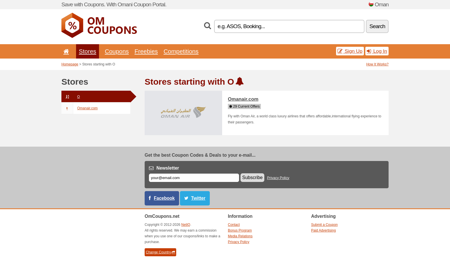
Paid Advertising (323, 230)
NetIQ (185, 225)
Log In (377, 51)
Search (377, 26)
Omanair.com (79, 108)
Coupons (117, 51)
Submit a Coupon (324, 225)
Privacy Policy (278, 178)
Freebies (146, 51)
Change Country (160, 252)
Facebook (164, 198)
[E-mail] (194, 178)
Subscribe (252, 177)
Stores (87, 51)
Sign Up (350, 51)
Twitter (198, 198)
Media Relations (240, 236)
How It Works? (377, 64)
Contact (234, 225)
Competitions (181, 51)
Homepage (69, 64)
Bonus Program (240, 230)
